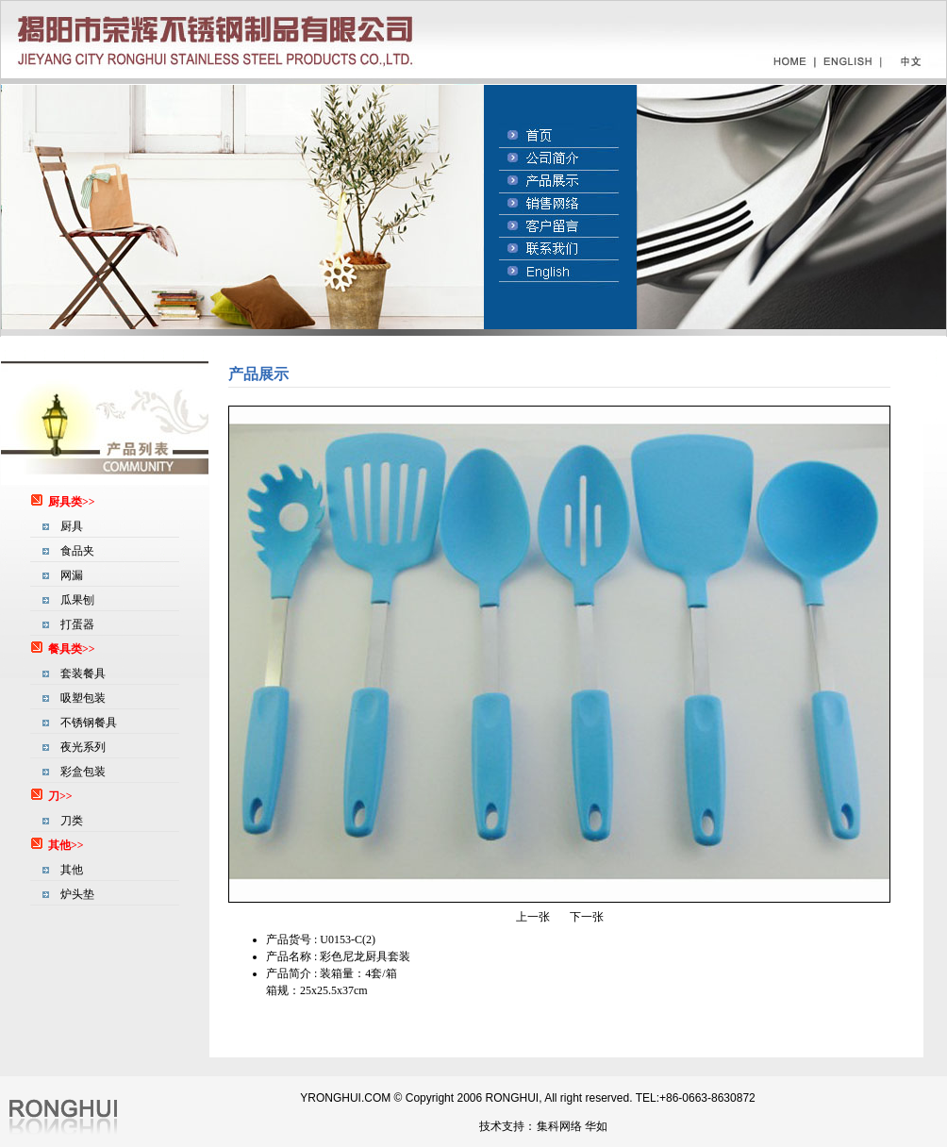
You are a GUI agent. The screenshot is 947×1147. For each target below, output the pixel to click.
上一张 (533, 916)
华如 (596, 1126)
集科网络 (559, 1126)
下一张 (587, 916)
